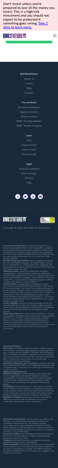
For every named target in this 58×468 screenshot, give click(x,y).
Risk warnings (29, 173)
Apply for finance (29, 111)
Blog (29, 87)
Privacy (29, 177)
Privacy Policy (22, 438)
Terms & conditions (29, 168)
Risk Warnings (44, 436)
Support (29, 92)
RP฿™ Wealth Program (29, 125)
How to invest (29, 144)
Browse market (29, 116)
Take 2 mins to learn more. (25, 25)
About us (29, 78)
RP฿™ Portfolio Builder (29, 120)
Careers (29, 83)
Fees (29, 182)
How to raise (29, 149)
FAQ (29, 140)
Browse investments (29, 107)
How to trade (29, 154)
